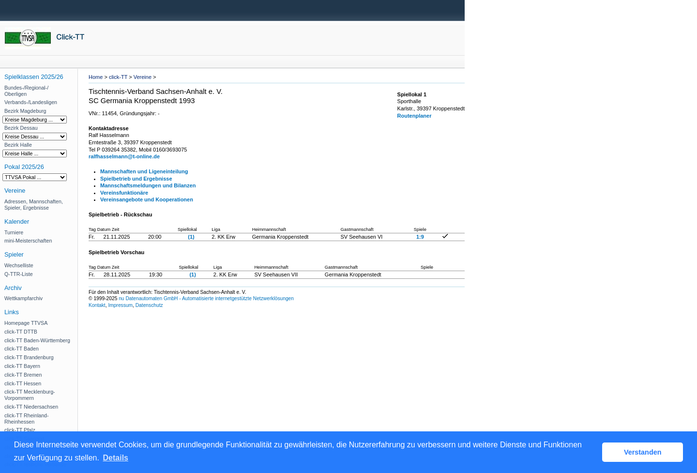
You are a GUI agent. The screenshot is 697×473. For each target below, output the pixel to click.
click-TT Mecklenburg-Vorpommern (29, 395)
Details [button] (115, 458)
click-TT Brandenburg (29, 357)
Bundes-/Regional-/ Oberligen (26, 91)
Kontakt (97, 305)
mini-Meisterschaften (28, 241)
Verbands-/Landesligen (30, 102)
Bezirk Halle (18, 145)
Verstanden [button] (643, 452)
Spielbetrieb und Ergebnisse (136, 179)
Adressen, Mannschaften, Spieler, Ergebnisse (33, 204)
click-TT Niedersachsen (31, 407)
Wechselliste (18, 265)
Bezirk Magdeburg (25, 111)
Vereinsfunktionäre (124, 193)
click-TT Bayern (22, 366)
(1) (191, 237)
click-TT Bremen (23, 375)
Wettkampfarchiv (23, 298)
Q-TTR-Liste (18, 274)
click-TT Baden (21, 348)
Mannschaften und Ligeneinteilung (144, 171)
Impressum (120, 305)
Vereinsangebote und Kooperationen (146, 199)
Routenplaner (414, 116)
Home (96, 77)
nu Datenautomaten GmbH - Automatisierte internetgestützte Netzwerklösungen (206, 298)
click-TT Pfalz (19, 430)
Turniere (13, 232)
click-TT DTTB (20, 332)
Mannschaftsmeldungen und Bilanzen (148, 185)
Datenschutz (149, 305)
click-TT (118, 77)
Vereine (143, 77)
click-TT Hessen (22, 383)
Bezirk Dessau (21, 128)
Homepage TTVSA (25, 323)
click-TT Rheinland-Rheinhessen (26, 418)
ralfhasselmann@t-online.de (124, 156)
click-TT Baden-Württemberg (37, 340)
